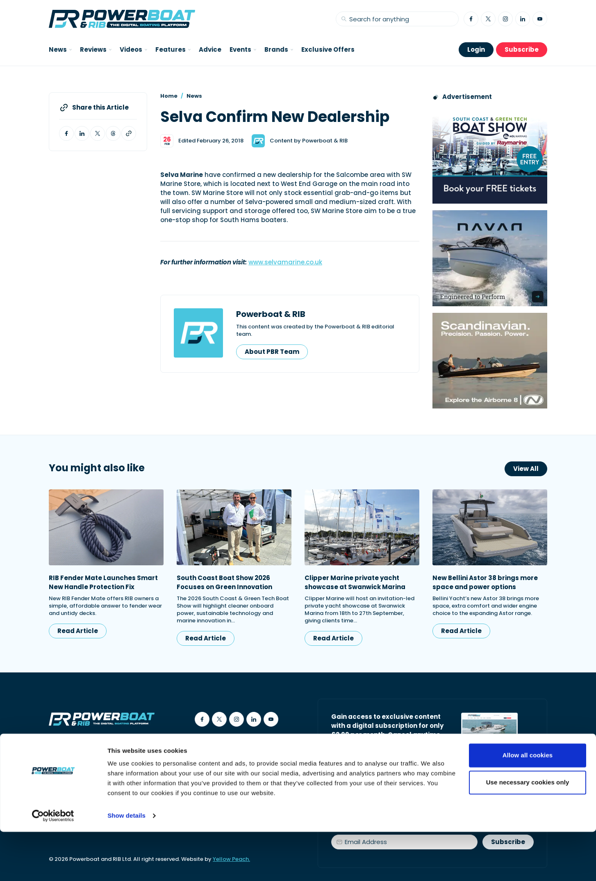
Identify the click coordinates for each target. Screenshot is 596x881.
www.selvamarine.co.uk (285, 262)
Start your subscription (378, 753)
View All (526, 468)
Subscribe (522, 49)
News (194, 96)
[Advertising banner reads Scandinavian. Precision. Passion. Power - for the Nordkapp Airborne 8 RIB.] (489, 360)
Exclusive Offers (328, 49)
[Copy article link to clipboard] (128, 133)
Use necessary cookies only (527, 831)
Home (168, 96)
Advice (210, 49)
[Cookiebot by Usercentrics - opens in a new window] (53, 865)
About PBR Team (272, 351)
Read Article (77, 630)
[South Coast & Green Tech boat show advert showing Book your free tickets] (489, 156)
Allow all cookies (528, 804)
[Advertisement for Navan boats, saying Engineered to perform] (489, 258)
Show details (126, 864)
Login (476, 49)
